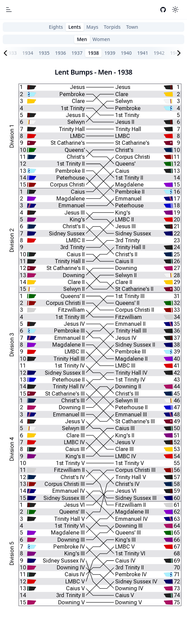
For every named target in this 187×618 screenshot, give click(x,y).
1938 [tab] (93, 53)
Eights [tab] (56, 27)
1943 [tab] (175, 53)
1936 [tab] (60, 53)
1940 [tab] (126, 53)
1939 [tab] (109, 53)
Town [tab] (132, 27)
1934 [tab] (27, 53)
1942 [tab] (158, 53)
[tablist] (93, 27)
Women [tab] (101, 39)
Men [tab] (82, 39)
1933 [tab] (11, 53)
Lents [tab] (74, 27)
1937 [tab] (76, 53)
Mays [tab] (92, 27)
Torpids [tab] (112, 27)
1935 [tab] (44, 53)
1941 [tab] (142, 53)
